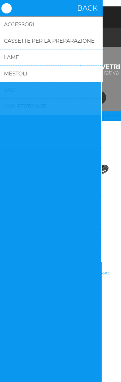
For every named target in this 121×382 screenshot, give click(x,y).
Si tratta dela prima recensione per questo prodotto (60, 273)
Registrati (44, 15)
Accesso (60, 15)
